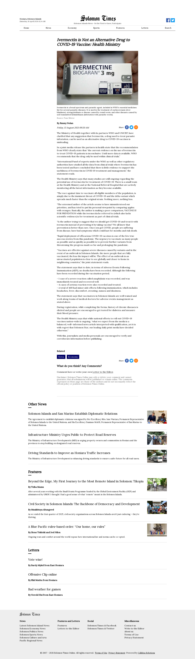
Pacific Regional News (31, 640)
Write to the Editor (134, 628)
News (48, 28)
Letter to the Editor (102, 372)
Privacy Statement (134, 637)
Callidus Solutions (146, 653)
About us (128, 631)
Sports (96, 28)
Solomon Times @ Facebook (101, 625)
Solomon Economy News (33, 628)
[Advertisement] (58, 7)
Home (26, 28)
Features (120, 28)
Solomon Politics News (31, 631)
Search (168, 28)
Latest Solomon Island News (34, 625)
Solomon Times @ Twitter (100, 628)
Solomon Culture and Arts (33, 637)
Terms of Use (131, 634)
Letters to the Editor (68, 628)
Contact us (130, 625)
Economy (72, 28)
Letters (144, 28)
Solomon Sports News (31, 634)
